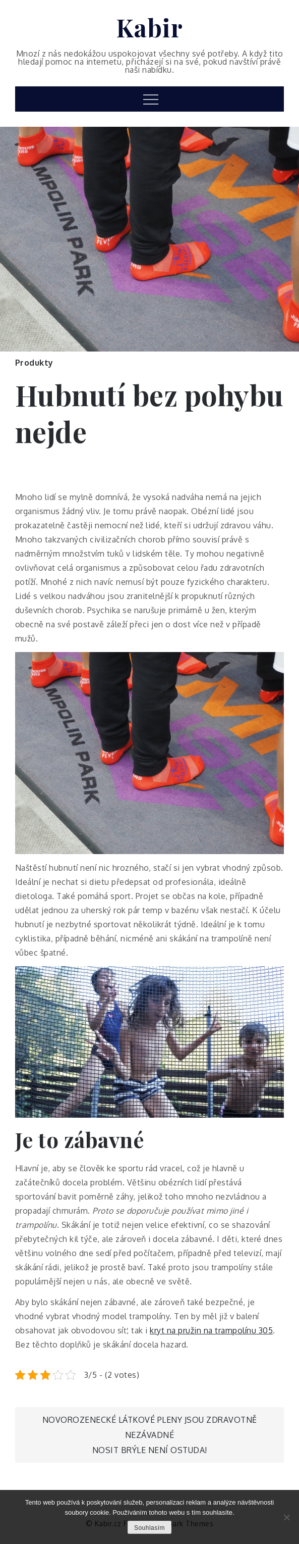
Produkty (34, 363)
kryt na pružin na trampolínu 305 (211, 1330)
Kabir (150, 27)
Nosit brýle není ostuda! (149, 1450)
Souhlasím (149, 1527)
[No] (286, 1517)
